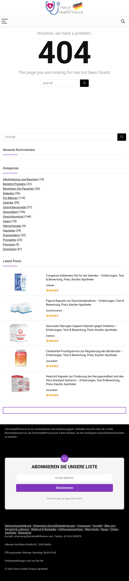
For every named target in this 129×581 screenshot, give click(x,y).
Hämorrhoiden (12, 226)
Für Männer (10, 198)
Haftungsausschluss (70, 529)
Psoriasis (9, 244)
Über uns (109, 525)
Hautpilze (9, 230)
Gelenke (8, 202)
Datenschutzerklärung (18, 525)
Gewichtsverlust (13, 216)
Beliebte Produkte (14, 184)
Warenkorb (24, 532)
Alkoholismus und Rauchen (20, 179)
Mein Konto (92, 529)
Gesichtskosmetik (14, 207)
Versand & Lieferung (17, 529)
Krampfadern (11, 235)
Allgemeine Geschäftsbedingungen (54, 525)
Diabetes (8, 193)
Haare (7, 221)
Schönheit (9, 249)
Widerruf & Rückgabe (43, 529)
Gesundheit (10, 212)
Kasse (104, 529)
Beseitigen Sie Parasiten (18, 188)
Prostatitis (9, 240)
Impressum (84, 525)
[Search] (123, 21)
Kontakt (97, 525)
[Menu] (4, 21)
